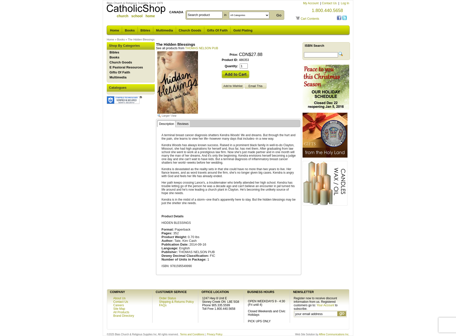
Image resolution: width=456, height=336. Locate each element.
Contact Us (330, 3)
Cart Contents (310, 18)
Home (114, 30)
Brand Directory (123, 316)
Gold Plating (242, 30)
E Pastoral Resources (126, 67)
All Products (121, 312)
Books (130, 30)
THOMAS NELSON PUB (201, 48)
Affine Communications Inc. (334, 334)
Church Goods (190, 30)
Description (166, 124)
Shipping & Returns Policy (176, 302)
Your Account (325, 305)
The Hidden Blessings (141, 39)
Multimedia (164, 30)
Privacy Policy (214, 334)
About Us (119, 298)
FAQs (162, 305)
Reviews (182, 124)
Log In (345, 3)
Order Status (167, 298)
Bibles (145, 30)
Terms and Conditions (192, 334)
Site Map (119, 309)
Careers (118, 305)
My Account (311, 3)
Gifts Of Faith (217, 30)
